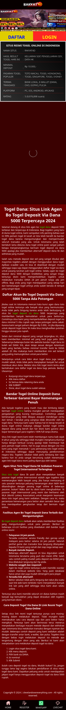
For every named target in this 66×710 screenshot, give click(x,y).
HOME (8, 705)
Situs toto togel (10, 474)
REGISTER (24, 705)
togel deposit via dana (25, 313)
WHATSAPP (41, 705)
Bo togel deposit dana (13, 521)
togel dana (45, 227)
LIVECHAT (58, 705)
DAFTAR (16, 37)
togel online (17, 410)
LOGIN (49, 37)
